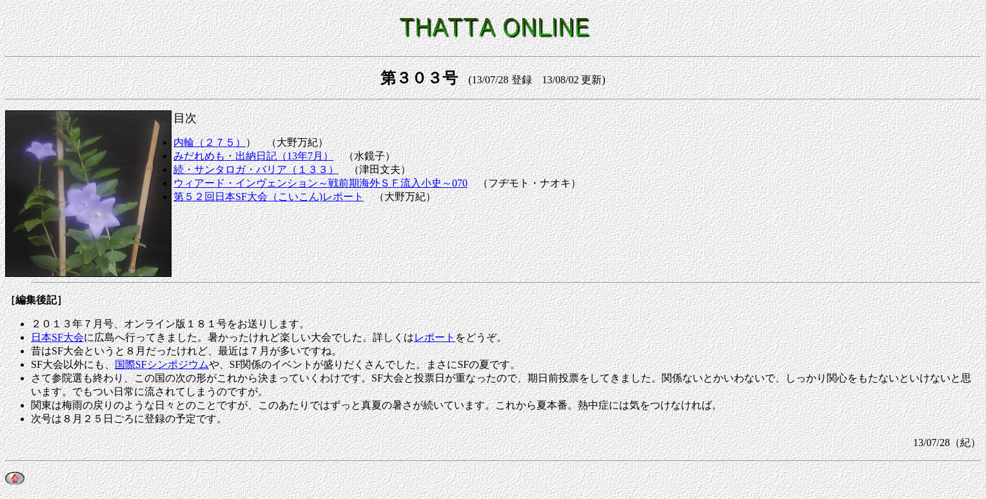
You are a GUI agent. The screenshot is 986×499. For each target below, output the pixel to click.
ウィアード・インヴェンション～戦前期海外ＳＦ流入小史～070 (320, 183)
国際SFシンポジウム (162, 364)
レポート (434, 337)
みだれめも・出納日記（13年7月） (253, 155)
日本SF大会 (57, 337)
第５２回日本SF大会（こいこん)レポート (268, 196)
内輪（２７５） (209, 142)
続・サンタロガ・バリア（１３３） (256, 169)
